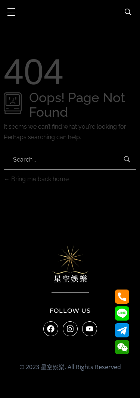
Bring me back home (36, 179)
